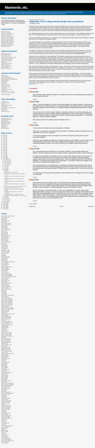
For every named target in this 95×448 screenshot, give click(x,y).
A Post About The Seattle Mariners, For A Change (15, 195)
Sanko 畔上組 (4, 386)
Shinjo (2, 390)
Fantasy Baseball (5, 266)
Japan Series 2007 (6, 299)
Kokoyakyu (4, 323)
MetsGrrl (3, 104)
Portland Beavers (5, 372)
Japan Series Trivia (6, 305)
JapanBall (3, 62)
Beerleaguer (4, 108)
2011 (4, 156)
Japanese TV (4, 310)
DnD (2, 254)
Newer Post (32, 206)
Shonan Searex (5, 392)
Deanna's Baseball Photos (7, 34)
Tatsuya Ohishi (5, 408)
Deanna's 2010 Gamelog (7, 39)
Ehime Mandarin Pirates (7, 261)
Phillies (3, 365)
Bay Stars (3, 237)
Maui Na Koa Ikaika (6, 336)
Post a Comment (33, 203)
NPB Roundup (4, 349)
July (5, 166)
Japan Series (4, 297)
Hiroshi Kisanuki (5, 286)
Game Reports (4, 274)
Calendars (3, 245)
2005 (4, 208)
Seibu (2, 389)
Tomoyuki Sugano (5, 418)
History (3, 290)
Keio (2, 320)
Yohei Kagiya (4, 437)
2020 (4, 143)
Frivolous (3, 270)
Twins (2, 424)
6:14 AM (35, 146)
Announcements (5, 223)
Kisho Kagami (4, 321)
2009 (4, 202)
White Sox (3, 431)
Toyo (2, 420)
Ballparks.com (4, 127)
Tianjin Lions (4, 409)
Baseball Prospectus (6, 122)
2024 (4, 137)
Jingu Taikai (4, 311)
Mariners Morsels (5, 111)
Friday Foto (4, 269)
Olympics (3, 357)
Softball (3, 397)
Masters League (5, 334)
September (7, 163)
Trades (3, 421)
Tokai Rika (3, 414)
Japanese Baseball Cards (7, 78)
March (5, 198)
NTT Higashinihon (5, 351)
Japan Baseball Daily (6, 63)
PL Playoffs (4, 369)
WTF (2, 433)
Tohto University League (7, 58)
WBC (2, 429)
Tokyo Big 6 (4, 416)
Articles (3, 227)
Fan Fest (3, 265)
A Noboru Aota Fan (6, 85)
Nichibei (3, 346)
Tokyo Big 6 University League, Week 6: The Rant (15, 186)
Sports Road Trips (5, 86)
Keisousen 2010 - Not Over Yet (11, 172)
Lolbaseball (4, 327)
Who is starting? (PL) (6, 66)
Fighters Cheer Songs (6, 68)
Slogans (3, 395)
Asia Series (4, 228)
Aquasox (3, 225)
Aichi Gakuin (4, 217)
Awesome (3, 234)
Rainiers (3, 374)
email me (10, 23)
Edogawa (3, 260)
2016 (4, 149)
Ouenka (3, 363)
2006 (4, 207)
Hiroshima (3, 287)
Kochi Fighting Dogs (6, 322)
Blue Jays (3, 239)
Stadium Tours (4, 402)
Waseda (3, 428)
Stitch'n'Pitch (4, 403)
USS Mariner (4, 101)
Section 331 (4, 110)
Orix (2, 360)
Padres (3, 364)
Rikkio (2, 379)
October (6, 162)
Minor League (4, 338)
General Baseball (5, 275)
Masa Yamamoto (5, 332)
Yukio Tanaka (4, 441)
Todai (2, 411)
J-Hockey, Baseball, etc (7, 89)
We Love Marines (5, 76)
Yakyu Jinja (4, 435)
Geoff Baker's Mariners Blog (8, 107)
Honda (3, 291)
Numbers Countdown (6, 353)
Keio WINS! (6, 170)
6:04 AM (35, 122)
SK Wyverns (4, 394)
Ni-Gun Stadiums (5, 344)
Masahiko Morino (5, 333)
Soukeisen (3, 399)
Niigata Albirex (4, 348)
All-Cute (3, 218)
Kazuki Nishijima (5, 317)
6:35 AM (35, 200)
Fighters (34, 84)
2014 (4, 152)
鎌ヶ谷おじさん (5, 84)
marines (3, 331)
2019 (4, 144)
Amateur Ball (4, 220)
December (6, 159)
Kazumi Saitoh (4, 318)
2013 (4, 153)
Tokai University (5, 415)
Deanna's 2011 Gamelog (7, 37)
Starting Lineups (5, 64)
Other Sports (4, 362)
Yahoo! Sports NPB (6, 56)
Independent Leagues (6, 295)
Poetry (2, 370)
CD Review (4, 248)
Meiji (2, 337)
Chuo (2, 249)
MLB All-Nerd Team (6, 46)
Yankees (3, 436)
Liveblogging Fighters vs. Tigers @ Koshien (13, 194)
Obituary (3, 354)
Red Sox (3, 378)
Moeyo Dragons (5, 80)
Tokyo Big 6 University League (8, 57)
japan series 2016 (5, 303)
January (6, 201)
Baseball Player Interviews (7, 41)
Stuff (2, 404)
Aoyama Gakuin (5, 224)
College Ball (4, 250)
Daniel (33, 92)
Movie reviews (4, 341)
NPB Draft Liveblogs (6, 32)
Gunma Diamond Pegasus (7, 276)
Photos (3, 367)
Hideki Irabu (4, 284)
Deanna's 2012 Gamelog (7, 36)
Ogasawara (4, 356)
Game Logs (4, 273)
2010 (4, 158)
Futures (3, 271)
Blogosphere (4, 238)
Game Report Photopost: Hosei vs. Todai (13, 187)
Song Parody (4, 398)
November (6, 161)
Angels (3, 222)
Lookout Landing (5, 102)
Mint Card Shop (5, 339)
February (6, 199)
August (6, 165)
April (5, 197)
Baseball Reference (6, 118)
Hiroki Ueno (4, 285)
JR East (3, 312)
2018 (4, 146)
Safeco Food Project (6, 383)
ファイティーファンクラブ (8, 93)
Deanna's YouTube (6, 35)
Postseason (4, 373)
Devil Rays (4, 253)
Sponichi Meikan (5, 67)
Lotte (2, 328)
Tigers (2, 410)
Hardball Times (5, 121)
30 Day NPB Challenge (7, 216)
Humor (3, 294)
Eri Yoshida (4, 263)
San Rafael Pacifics (6, 385)
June (5, 168)
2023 (4, 138)
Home (61, 206)
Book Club (3, 240)
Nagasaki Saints (5, 342)
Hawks (3, 281)
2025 (4, 135)
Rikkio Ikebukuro (5, 380)
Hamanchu (4, 88)
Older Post (91, 206)
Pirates (3, 368)
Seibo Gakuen (4, 388)
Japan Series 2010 (6, 302)
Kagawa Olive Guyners (7, 313)
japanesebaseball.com (6, 53)
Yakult (2, 434)
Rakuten (3, 375)
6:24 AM (35, 177)
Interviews (3, 296)
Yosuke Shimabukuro (6, 440)
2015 (4, 150)
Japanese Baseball (6, 308)
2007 (4, 205)
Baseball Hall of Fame (6, 119)
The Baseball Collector (6, 105)
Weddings (3, 430)
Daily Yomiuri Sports (6, 61)
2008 (4, 204)
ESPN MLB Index (5, 123)
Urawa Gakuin (4, 426)
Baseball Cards (5, 235)
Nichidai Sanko (5, 347)
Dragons (3, 258)
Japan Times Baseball (6, 59)
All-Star (3, 219)
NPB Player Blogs (5, 94)
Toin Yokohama (5, 413)
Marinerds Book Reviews (7, 45)
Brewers (3, 244)
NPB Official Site (5, 54)
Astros (2, 230)
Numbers (3, 352)
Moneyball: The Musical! (7, 44)
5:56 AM (35, 99)
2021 (4, 141)
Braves (3, 243)
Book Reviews (4, 242)
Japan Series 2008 (6, 300)
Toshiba (3, 419)
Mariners (3, 329)
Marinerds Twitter (5, 31)
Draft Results (4, 256)
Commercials (4, 251)
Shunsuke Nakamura (6, 393)
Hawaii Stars (4, 280)
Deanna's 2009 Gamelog (7, 40)
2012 (4, 155)
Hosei (2, 292)
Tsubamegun (4, 75)
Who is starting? (5, 128)
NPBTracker (4, 81)
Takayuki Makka (5, 405)
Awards (3, 233)
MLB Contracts (5, 124)
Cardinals (3, 246)
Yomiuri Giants (4, 439)
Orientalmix (4, 90)
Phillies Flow (4, 106)
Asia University (5, 229)
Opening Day (4, 358)
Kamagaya (4, 315)
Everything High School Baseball (9, 79)
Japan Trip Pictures (6, 307)
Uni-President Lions (6, 425)
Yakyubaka (4, 82)
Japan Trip (3, 306)
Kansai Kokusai (5, 316)
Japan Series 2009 (6, 301)
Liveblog (3, 326)
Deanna (33, 101)
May (5, 169)
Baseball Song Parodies (7, 42)
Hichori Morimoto (5, 282)
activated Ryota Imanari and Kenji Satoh (75, 56)
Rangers (3, 377)
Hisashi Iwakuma (5, 289)
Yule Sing (3, 442)
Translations (4, 423)
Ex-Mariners (4, 264)
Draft (2, 255)
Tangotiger (3, 125)
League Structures (5, 325)
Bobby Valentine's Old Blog (8, 91)
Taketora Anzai (5, 406)
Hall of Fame (4, 277)
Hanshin (3, 279)
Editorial (3, 259)
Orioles (3, 359)
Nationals (3, 343)
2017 (4, 147)
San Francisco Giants (6, 384)
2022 (4, 140)
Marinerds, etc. (16, 7)
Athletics (3, 232)
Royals (3, 382)
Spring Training (5, 400)
